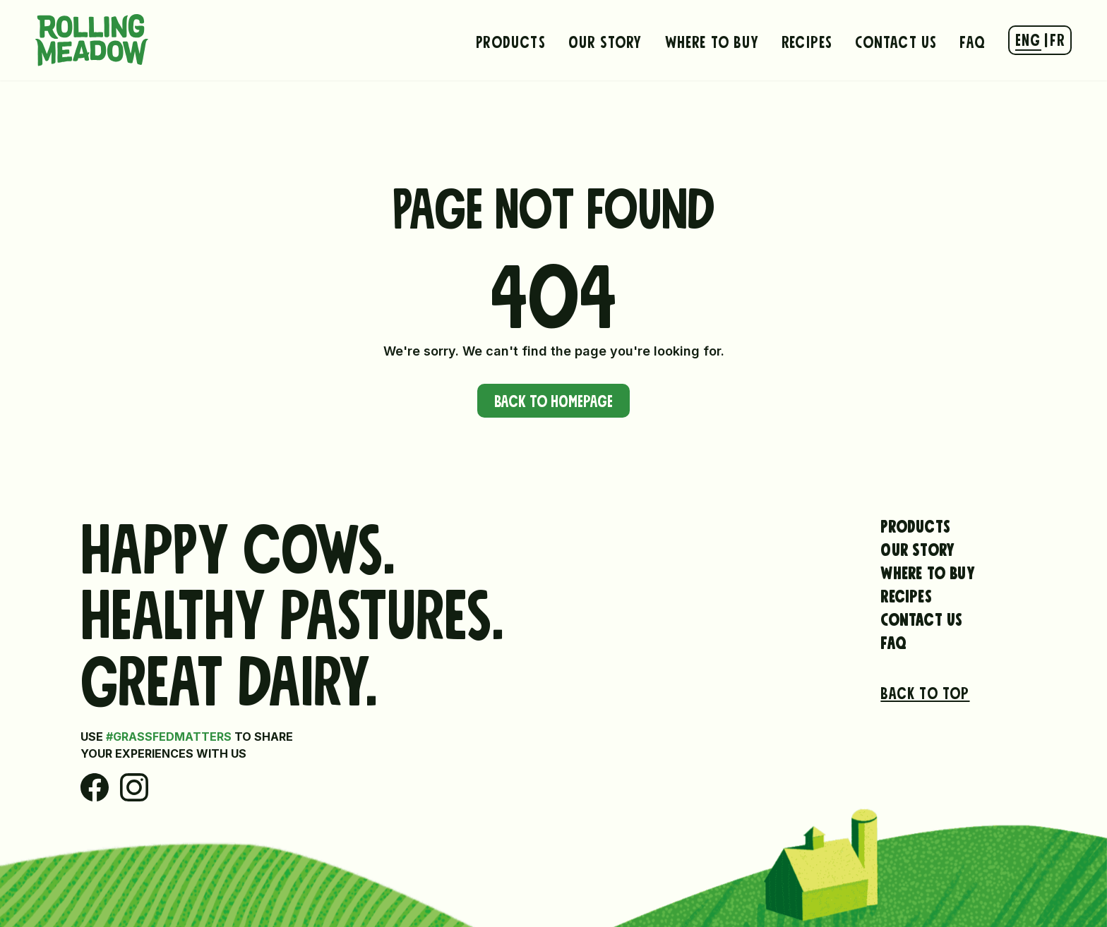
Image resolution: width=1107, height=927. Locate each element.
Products (511, 40)
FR (1057, 38)
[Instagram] (134, 787)
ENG (1028, 38)
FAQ (972, 40)
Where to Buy (712, 40)
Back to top (924, 691)
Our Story (605, 40)
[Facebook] (94, 787)
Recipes (807, 40)
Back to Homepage (553, 399)
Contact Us (896, 40)
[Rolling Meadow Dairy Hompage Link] (91, 40)
